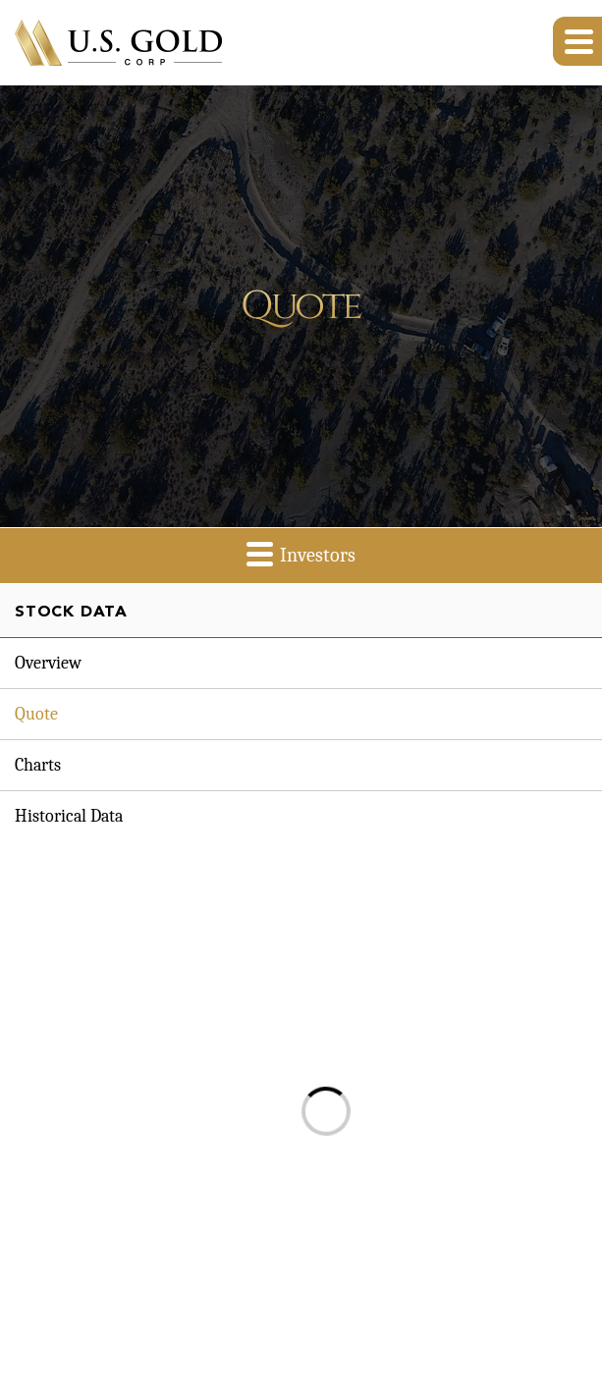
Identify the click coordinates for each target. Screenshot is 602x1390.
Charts (38, 765)
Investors (301, 553)
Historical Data (69, 816)
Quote (36, 714)
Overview (48, 663)
